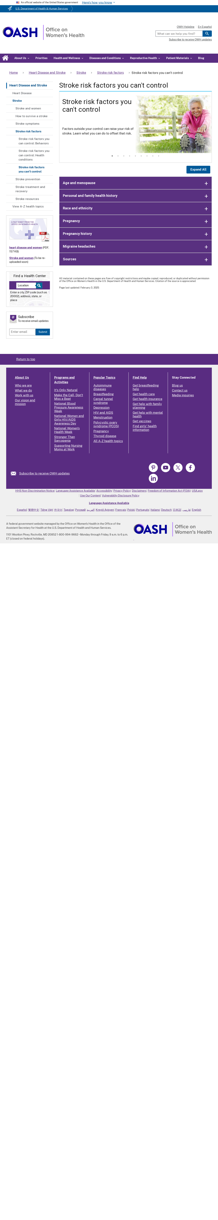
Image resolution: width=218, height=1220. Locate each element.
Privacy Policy (122, 490)
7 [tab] (147, 156)
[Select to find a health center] (38, 286)
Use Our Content (90, 495)
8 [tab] (153, 156)
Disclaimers (139, 490)
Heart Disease (22, 93)
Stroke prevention (27, 179)
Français (120, 509)
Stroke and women (28, 108)
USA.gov (197, 490)
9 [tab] (159, 156)
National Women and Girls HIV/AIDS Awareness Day (69, 419)
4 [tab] (130, 156)
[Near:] (27, 286)
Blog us (177, 385)
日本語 (177, 509)
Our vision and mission (25, 402)
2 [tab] (118, 156)
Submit (42, 331)
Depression (101, 407)
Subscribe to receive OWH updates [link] (44, 473)
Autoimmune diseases (102, 387)
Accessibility (104, 490)
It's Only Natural (66, 390)
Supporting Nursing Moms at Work (68, 447)
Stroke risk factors (28, 131)
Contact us (179, 390)
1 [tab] (112, 156)
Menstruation (102, 417)
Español (22, 509)
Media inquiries (183, 395)
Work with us (24, 395)
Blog (201, 58)
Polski (131, 509)
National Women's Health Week (67, 430)
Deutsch (166, 509)
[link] (15, 473)
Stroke (17, 100)
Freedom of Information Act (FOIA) (169, 490)
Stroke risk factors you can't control (31, 169)
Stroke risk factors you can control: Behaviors (34, 141)
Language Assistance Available (75, 490)
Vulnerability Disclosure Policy (120, 495)
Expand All (198, 169)
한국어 (58, 509)
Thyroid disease (104, 436)
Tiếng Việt (46, 509)
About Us (22, 377)
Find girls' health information (145, 428)
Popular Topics (104, 377)
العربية (90, 509)
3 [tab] (124, 156)
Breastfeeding (103, 394)
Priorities (41, 58)
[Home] (43, 39)
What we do (23, 390)
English (196, 509)
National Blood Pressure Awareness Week (68, 407)
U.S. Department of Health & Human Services (41, 8)
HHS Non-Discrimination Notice (35, 490)
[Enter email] (22, 332)
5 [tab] (135, 156)
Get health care (144, 394)
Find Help (140, 377)
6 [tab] (141, 156)
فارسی (186, 509)
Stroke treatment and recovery (30, 189)
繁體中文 (33, 509)
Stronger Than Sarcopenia (64, 438)
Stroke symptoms (27, 123)
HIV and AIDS (103, 413)
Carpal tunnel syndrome (103, 400)
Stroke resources (27, 199)
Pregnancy (101, 431)
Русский (80, 509)
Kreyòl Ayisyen (105, 509)
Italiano (155, 509)
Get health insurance (147, 399)
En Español (205, 26)
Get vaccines (142, 421)
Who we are (23, 385)
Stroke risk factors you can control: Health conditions (34, 155)
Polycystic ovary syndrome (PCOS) (106, 424)
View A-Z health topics (28, 206)
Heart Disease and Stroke (28, 85)
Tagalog (69, 509)
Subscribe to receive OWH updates (190, 39)
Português (142, 509)
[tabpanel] (135, 124)
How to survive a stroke (31, 116)
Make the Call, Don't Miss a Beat (68, 397)
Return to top (25, 359)
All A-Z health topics (108, 441)
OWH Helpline (185, 26)
